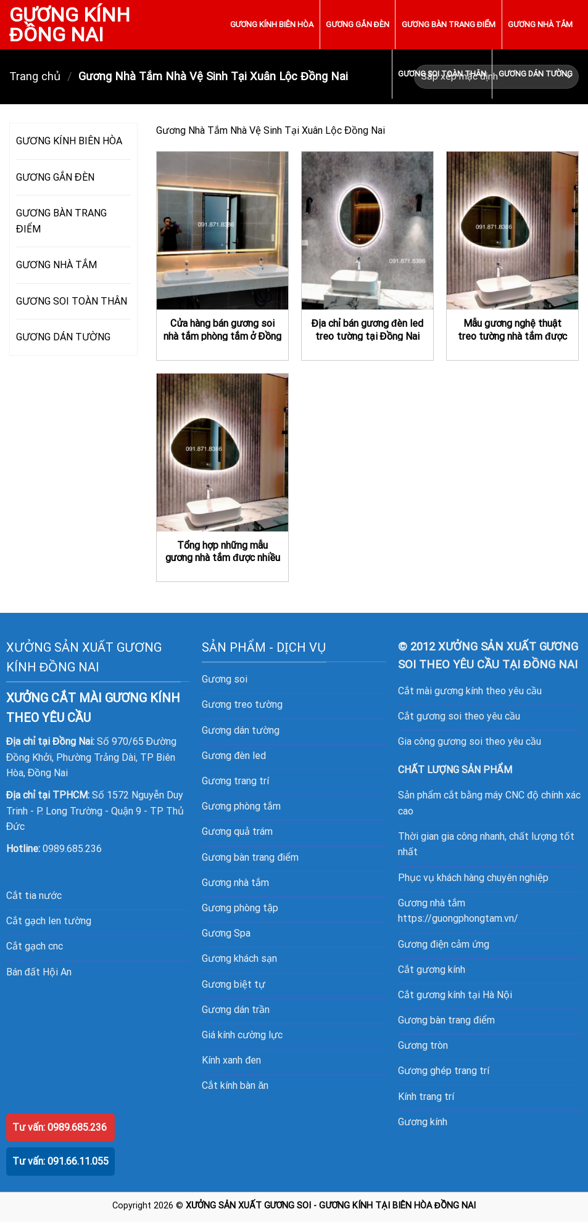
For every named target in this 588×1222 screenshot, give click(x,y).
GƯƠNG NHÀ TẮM (540, 24)
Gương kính (422, 1122)
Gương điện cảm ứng (443, 944)
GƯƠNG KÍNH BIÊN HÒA (272, 24)
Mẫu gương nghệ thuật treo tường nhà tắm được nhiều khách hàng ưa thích (512, 336)
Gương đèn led (234, 755)
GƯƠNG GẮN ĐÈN (357, 24)
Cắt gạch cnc (34, 946)
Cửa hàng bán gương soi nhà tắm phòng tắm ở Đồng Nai (222, 336)
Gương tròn (423, 1045)
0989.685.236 (72, 849)
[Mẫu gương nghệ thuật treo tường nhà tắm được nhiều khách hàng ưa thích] (512, 231)
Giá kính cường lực (242, 1035)
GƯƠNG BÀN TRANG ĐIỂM (448, 24)
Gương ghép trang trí (443, 1070)
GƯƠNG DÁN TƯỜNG (536, 73)
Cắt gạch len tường (48, 921)
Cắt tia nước (34, 895)
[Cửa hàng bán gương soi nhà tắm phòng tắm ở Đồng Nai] (222, 231)
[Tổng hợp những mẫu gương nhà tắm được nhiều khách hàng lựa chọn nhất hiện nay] (222, 452)
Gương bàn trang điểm (446, 1020)
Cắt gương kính (431, 969)
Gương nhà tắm (235, 882)
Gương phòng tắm (241, 806)
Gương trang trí (235, 781)
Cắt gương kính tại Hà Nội (455, 995)
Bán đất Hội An (39, 972)
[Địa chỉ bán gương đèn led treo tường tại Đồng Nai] (367, 231)
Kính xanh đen (231, 1060)
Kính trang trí (426, 1096)
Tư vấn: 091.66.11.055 (60, 1161)
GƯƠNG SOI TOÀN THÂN (442, 73)
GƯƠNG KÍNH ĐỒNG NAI (69, 24)
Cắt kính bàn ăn (235, 1085)
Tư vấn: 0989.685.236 (59, 1127)
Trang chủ (34, 76)
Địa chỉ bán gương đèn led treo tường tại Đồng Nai (368, 330)
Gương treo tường (242, 704)
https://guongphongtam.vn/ (458, 918)
